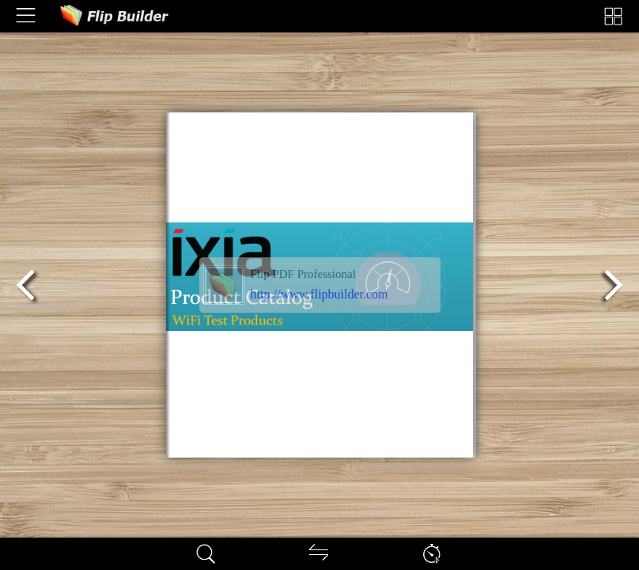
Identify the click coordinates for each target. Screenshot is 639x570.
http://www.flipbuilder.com (319, 294)
